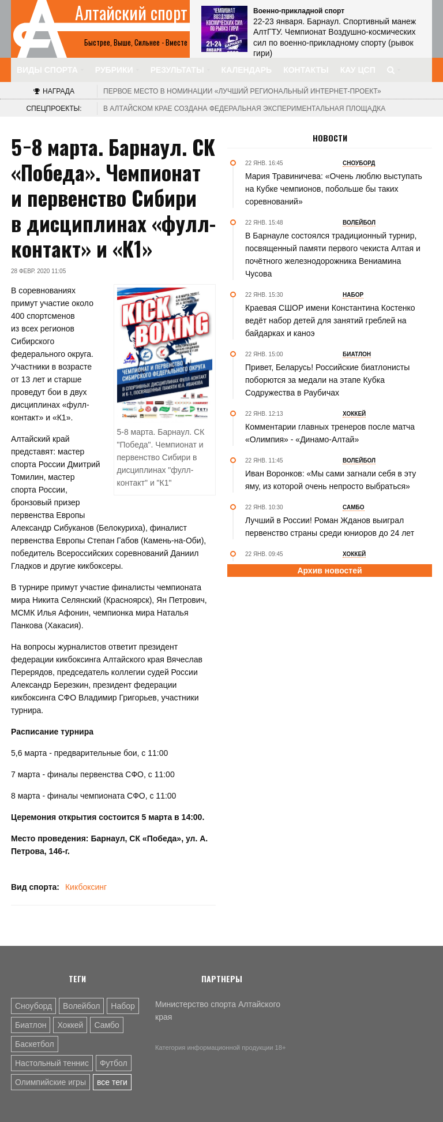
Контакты (305, 69)
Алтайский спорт (131, 12)
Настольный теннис (52, 1063)
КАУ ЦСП (358, 69)
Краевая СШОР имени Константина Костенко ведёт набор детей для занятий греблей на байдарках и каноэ (330, 320)
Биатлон (30, 1025)
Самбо (106, 1025)
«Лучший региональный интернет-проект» (242, 91)
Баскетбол (34, 1044)
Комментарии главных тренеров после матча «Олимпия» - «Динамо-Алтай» (330, 433)
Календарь (247, 69)
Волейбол (81, 1006)
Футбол (113, 1063)
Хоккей (70, 1025)
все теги (112, 1082)
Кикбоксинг (86, 887)
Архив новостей (329, 570)
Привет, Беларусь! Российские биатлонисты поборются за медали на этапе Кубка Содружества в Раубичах (327, 380)
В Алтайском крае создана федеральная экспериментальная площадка (244, 109)
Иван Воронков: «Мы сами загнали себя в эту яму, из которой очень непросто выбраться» (330, 480)
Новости (330, 138)
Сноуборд (33, 1006)
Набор (123, 1006)
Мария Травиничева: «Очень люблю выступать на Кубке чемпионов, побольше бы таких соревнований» (333, 189)
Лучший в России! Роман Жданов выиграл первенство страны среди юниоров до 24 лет (329, 527)
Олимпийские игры (50, 1082)
